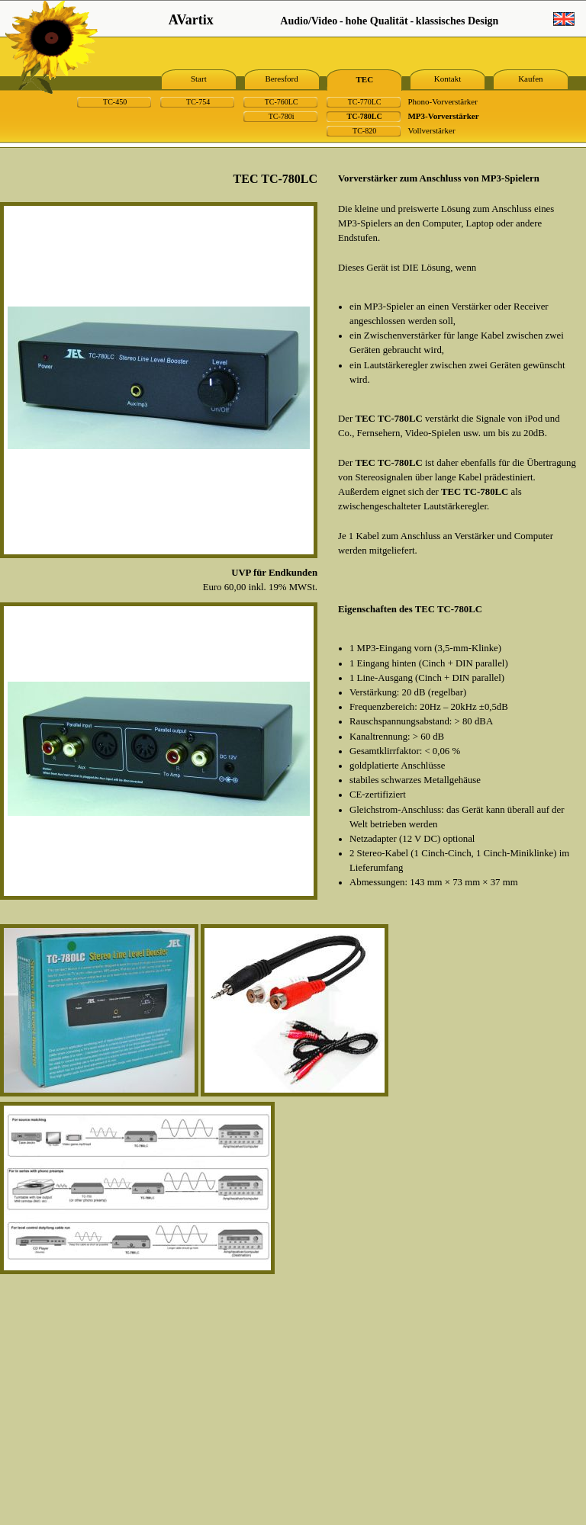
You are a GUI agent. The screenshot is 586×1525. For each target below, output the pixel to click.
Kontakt (447, 78)
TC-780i (282, 116)
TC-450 (115, 102)
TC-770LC (365, 102)
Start (199, 78)
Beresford (281, 78)
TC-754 (198, 102)
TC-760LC (281, 102)
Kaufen (530, 78)
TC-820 (364, 131)
